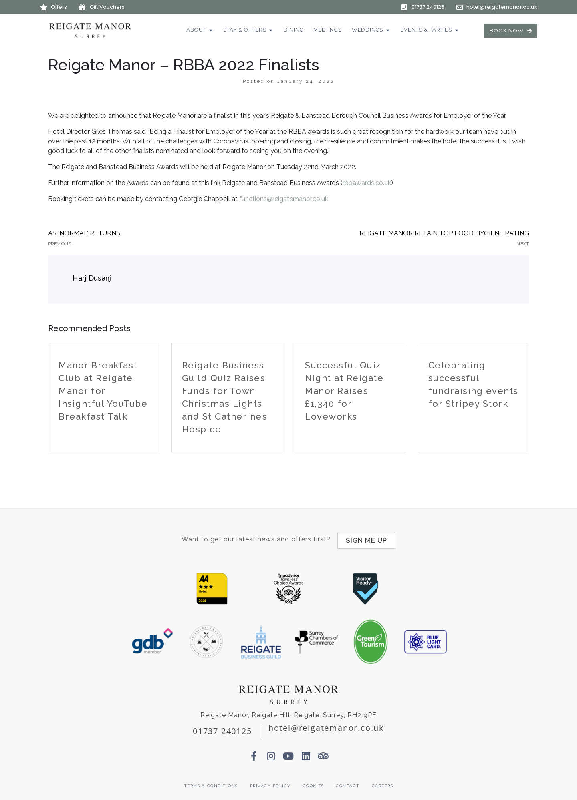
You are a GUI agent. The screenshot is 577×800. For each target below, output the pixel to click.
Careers (382, 783)
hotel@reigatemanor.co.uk (326, 724)
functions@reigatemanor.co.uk (283, 199)
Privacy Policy (270, 783)
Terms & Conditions (211, 783)
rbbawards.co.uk (367, 183)
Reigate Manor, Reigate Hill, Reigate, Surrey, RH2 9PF (288, 712)
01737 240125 (222, 727)
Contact (348, 783)
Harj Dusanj (92, 278)
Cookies (313, 783)
